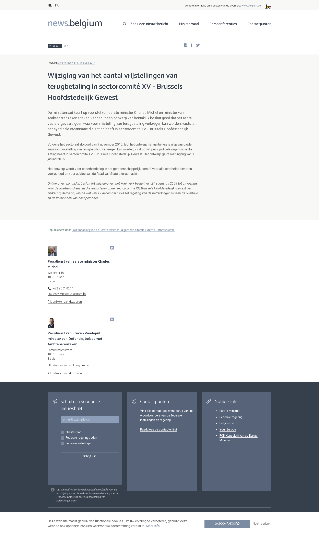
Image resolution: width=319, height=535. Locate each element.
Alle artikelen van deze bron (65, 301)
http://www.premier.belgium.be (67, 293)
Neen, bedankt (262, 523)
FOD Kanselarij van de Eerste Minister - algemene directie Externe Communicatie (123, 230)
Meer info (153, 526)
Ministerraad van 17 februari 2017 (76, 62)
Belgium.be (227, 423)
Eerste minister (230, 411)
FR (57, 5)
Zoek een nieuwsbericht (149, 24)
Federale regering (231, 417)
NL (50, 5)
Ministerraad (189, 24)
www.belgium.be (251, 5)
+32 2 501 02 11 (63, 288)
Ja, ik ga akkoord (227, 523)
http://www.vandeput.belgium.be (68, 365)
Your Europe (228, 429)
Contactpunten (259, 24)
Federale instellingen (79, 443)
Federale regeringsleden (81, 438)
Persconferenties (223, 24)
